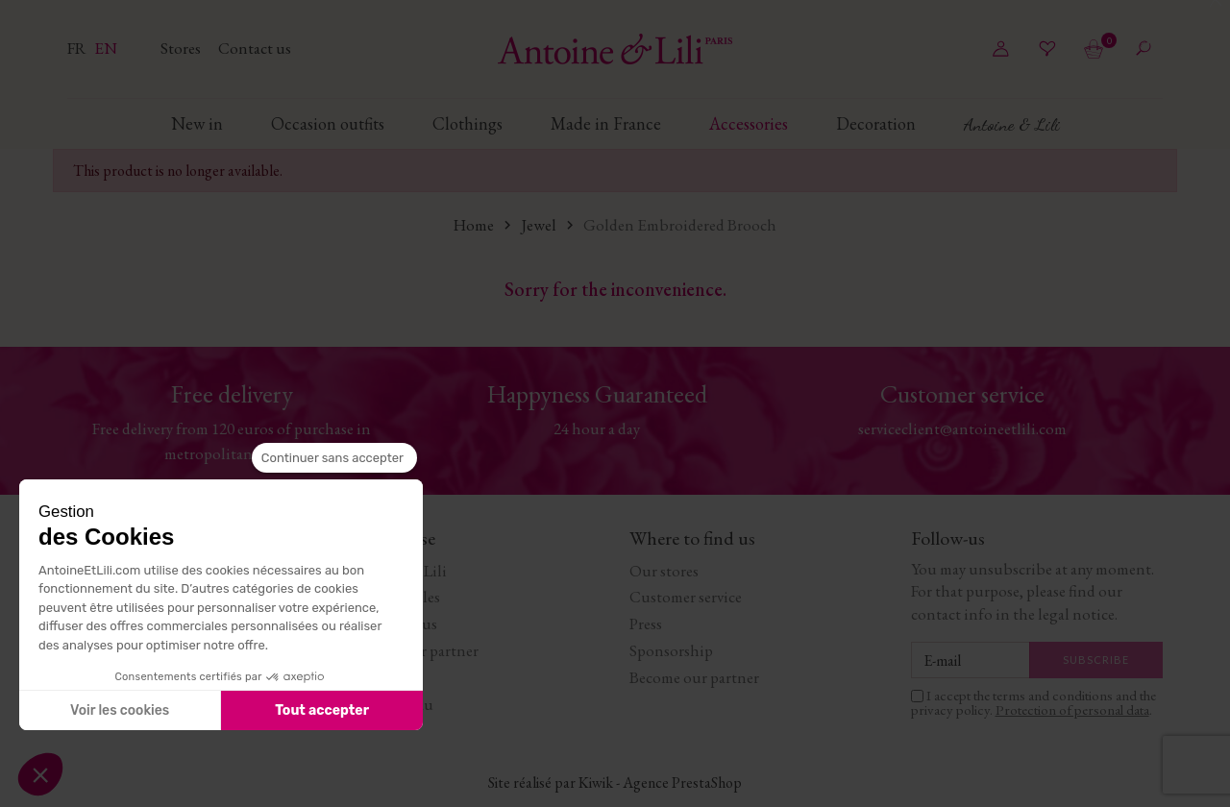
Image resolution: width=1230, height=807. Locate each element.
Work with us (393, 623)
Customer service (685, 596)
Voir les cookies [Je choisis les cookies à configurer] (119, 710)
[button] (40, 774)
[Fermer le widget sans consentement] (334, 458)
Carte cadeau (391, 704)
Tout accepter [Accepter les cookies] (322, 710)
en (105, 48)
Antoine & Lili (398, 570)
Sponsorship (671, 650)
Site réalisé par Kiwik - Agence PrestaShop (615, 782)
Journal (374, 677)
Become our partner (414, 650)
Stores (182, 48)
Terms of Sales (394, 596)
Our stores (664, 570)
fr (78, 48)
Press (645, 623)
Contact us (254, 48)
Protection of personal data (1072, 709)
